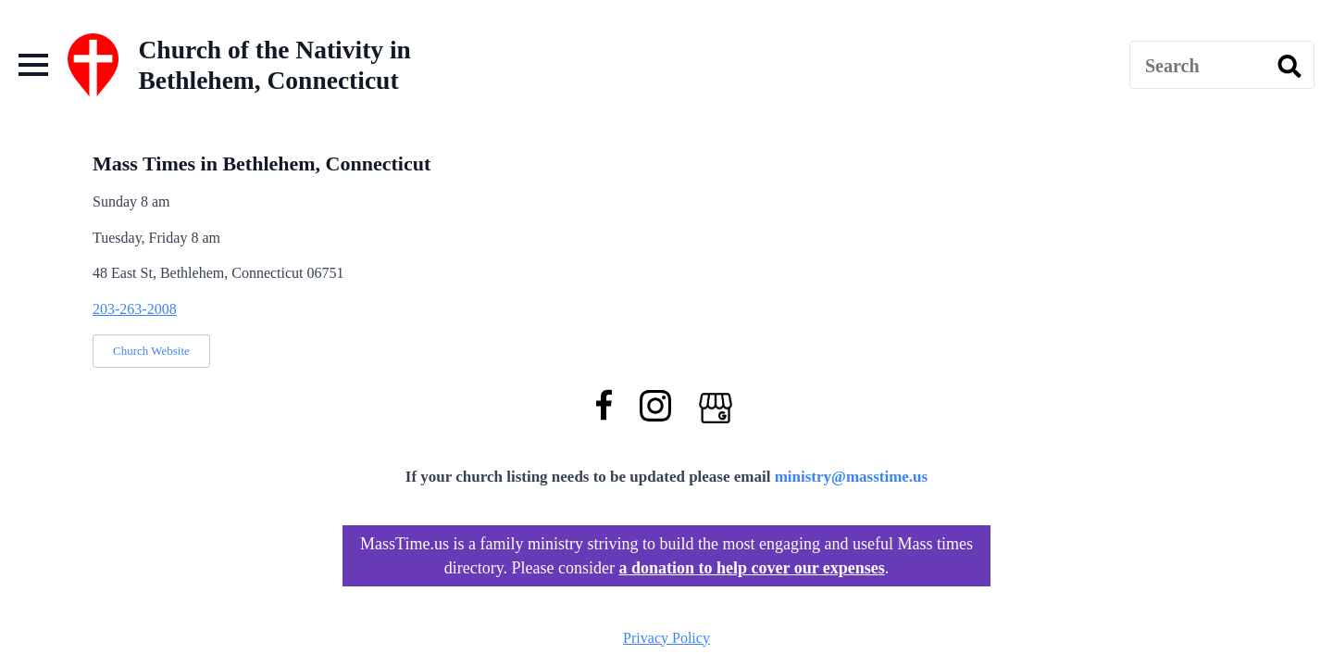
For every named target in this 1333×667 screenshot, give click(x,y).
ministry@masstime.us (851, 476)
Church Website (151, 351)
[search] (1289, 66)
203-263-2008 (135, 309)
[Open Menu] (33, 65)
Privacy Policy (666, 638)
